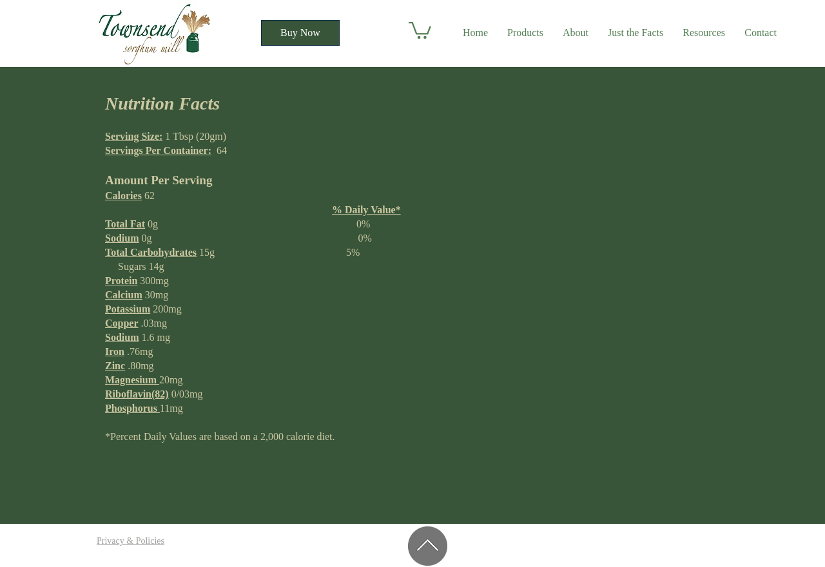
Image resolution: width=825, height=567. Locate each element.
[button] (420, 29)
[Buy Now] (300, 33)
